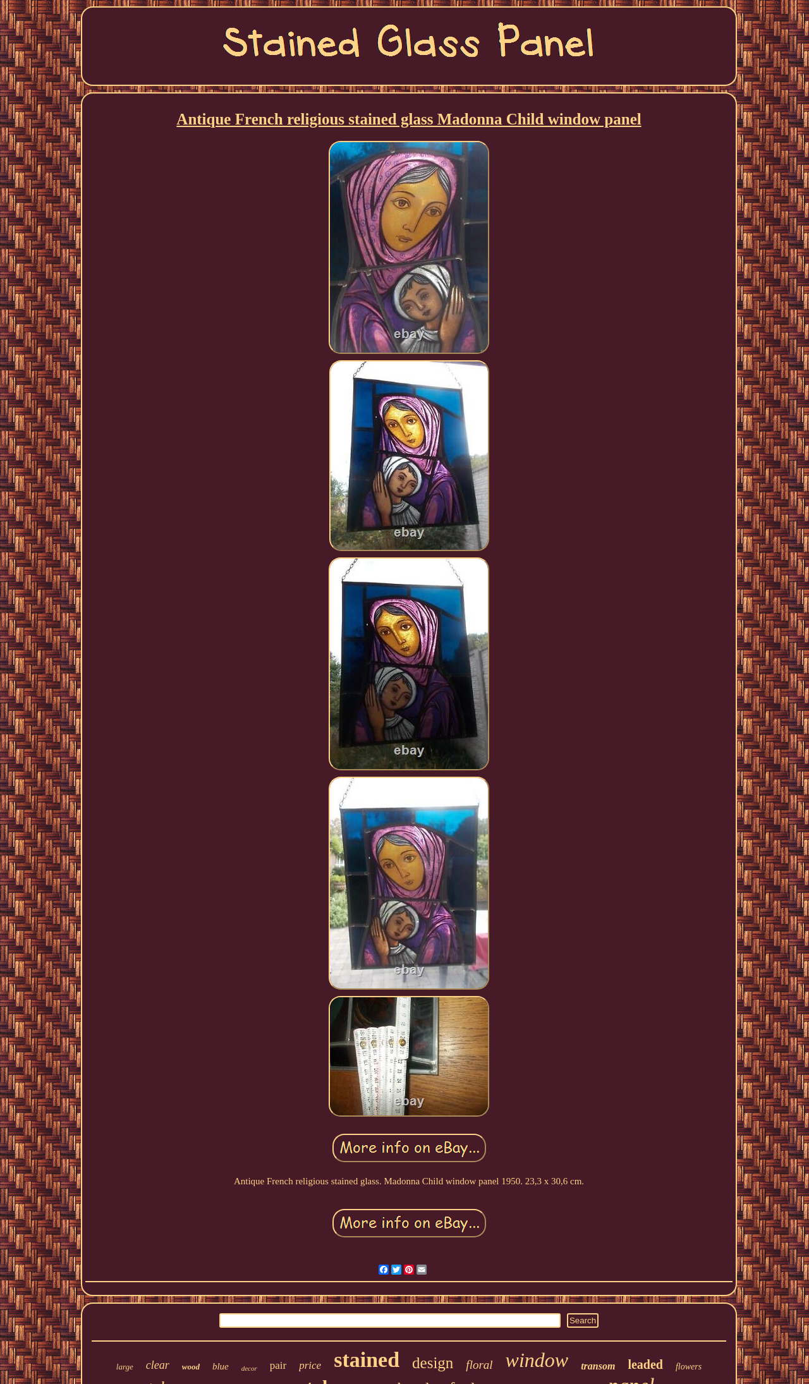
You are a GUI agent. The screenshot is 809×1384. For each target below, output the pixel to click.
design (432, 1362)
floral (479, 1364)
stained (366, 1359)
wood (191, 1366)
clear (157, 1365)
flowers (689, 1366)
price (310, 1365)
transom (598, 1366)
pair (278, 1365)
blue (220, 1366)
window (537, 1360)
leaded (645, 1364)
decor (249, 1368)
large (124, 1366)
